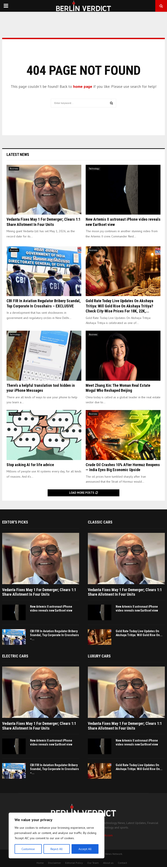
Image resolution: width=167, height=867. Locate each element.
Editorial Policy (74, 862)
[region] (56, 835)
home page (82, 86)
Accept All (85, 849)
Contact (122, 862)
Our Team (93, 862)
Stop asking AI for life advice (30, 464)
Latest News (18, 154)
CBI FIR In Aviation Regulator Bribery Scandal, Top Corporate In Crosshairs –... (54, 635)
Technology (94, 168)
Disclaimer (54, 862)
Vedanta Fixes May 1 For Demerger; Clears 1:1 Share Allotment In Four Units (39, 592)
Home (40, 862)
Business (14, 168)
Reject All (56, 849)
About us (108, 862)
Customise (28, 849)
